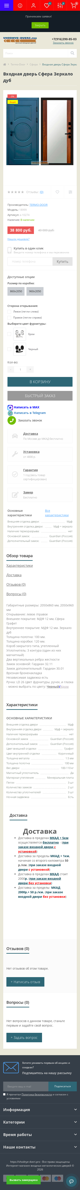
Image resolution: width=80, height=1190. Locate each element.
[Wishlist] (57, 192)
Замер (28, 492)
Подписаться (62, 1086)
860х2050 (16, 291)
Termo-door (38, 205)
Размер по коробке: (21, 283)
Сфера (34, 64)
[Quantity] (20, 369)
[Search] (72, 53)
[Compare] (70, 192)
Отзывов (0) (16, 584)
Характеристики (19, 565)
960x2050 (35, 291)
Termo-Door (18, 64)
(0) (41, 192)
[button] (33, 5)
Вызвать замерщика (23, 1180)
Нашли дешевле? (18, 239)
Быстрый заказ (40, 395)
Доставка (30, 434)
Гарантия (30, 470)
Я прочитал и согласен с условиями (37, 1096)
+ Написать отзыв (25, 981)
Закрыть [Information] (40, 25)
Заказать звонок (63, 43)
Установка (31, 452)
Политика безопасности (37, 1094)
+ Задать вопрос (24, 1037)
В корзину (40, 381)
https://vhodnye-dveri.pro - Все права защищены (40, 1162)
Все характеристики (57, 513)
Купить (62, 261)
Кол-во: (12, 362)
